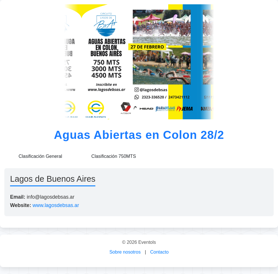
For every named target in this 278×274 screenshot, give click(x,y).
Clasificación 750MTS (113, 156)
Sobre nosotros (125, 252)
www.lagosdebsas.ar (56, 205)
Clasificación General (40, 156)
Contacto (159, 252)
